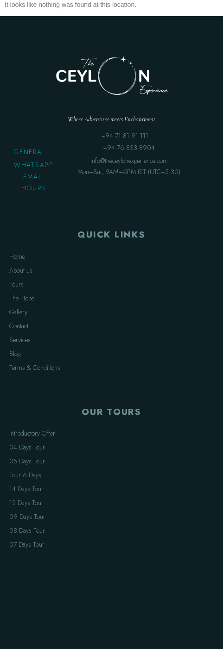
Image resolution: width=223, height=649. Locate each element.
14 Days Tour (26, 488)
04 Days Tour (27, 447)
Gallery (18, 312)
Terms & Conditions (34, 367)
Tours (16, 284)
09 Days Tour (27, 516)
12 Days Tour (26, 502)
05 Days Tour (27, 461)
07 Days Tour (27, 544)
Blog (15, 353)
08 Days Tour (27, 530)
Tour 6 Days (25, 475)
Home (17, 256)
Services (20, 339)
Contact (18, 326)
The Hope (21, 298)
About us (20, 270)
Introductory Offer (32, 433)
